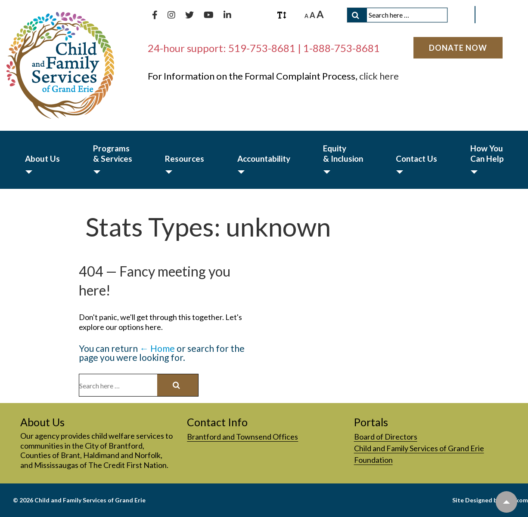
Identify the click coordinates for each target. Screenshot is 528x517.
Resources (184, 158)
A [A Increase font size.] (320, 14)
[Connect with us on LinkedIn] (227, 15)
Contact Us (416, 158)
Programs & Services (112, 153)
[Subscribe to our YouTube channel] (209, 15)
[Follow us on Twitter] (190, 15)
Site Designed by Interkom (490, 500)
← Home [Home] (157, 348)
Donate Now (458, 47)
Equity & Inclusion (343, 153)
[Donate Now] (458, 47)
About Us (42, 158)
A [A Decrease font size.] (306, 16)
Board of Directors (385, 436)
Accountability (263, 158)
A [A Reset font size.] (312, 15)
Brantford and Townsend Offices (242, 436)
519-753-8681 (261, 48)
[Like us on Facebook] (155, 15)
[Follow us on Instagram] (172, 15)
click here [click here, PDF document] (379, 76)
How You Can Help (487, 153)
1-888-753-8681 (341, 48)
